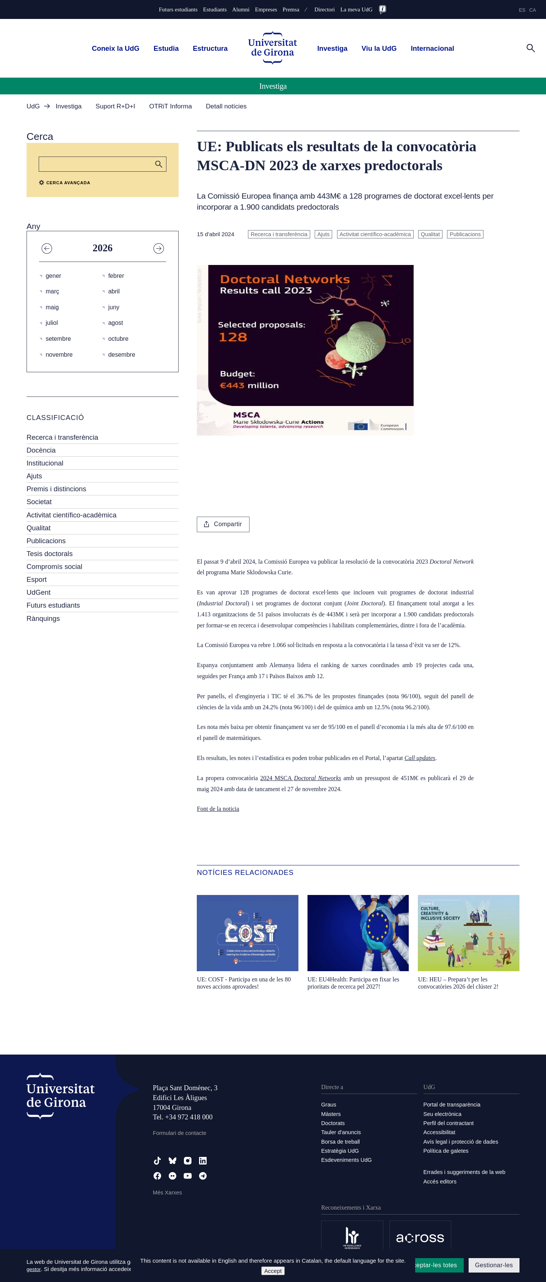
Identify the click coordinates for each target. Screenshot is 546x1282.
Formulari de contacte (180, 1133)
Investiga (332, 48)
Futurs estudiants (178, 10)
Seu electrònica (443, 1113)
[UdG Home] (272, 48)
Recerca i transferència (62, 437)
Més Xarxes (168, 1192)
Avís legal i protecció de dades (462, 1141)
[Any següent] (158, 247)
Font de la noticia (218, 809)
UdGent (38, 592)
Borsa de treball (341, 1141)
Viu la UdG (379, 48)
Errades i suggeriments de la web (466, 1171)
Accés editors (441, 1180)
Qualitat (38, 528)
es (522, 10)
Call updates (420, 758)
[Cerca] (530, 47)
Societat (39, 502)
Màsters (331, 1113)
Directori (324, 10)
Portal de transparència (453, 1104)
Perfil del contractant (449, 1122)
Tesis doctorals (50, 554)
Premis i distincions (56, 489)
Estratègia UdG (340, 1150)
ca (532, 10)
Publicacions (46, 541)
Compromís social (54, 566)
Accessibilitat (440, 1131)
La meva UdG (356, 10)
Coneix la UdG (116, 48)
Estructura (210, 48)
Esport (37, 579)
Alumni (240, 10)
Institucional (45, 463)
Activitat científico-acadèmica (71, 515)
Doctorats (333, 1122)
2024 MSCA (300, 778)
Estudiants (215, 10)
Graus (329, 1104)
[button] (158, 164)
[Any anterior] (46, 247)
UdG (33, 106)
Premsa (290, 10)
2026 (103, 248)
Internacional (432, 48)
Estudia (166, 48)
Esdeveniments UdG (347, 1159)
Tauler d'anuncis (341, 1131)
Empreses (266, 10)
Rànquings (43, 618)
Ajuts (34, 476)
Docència (41, 450)
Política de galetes (447, 1150)
